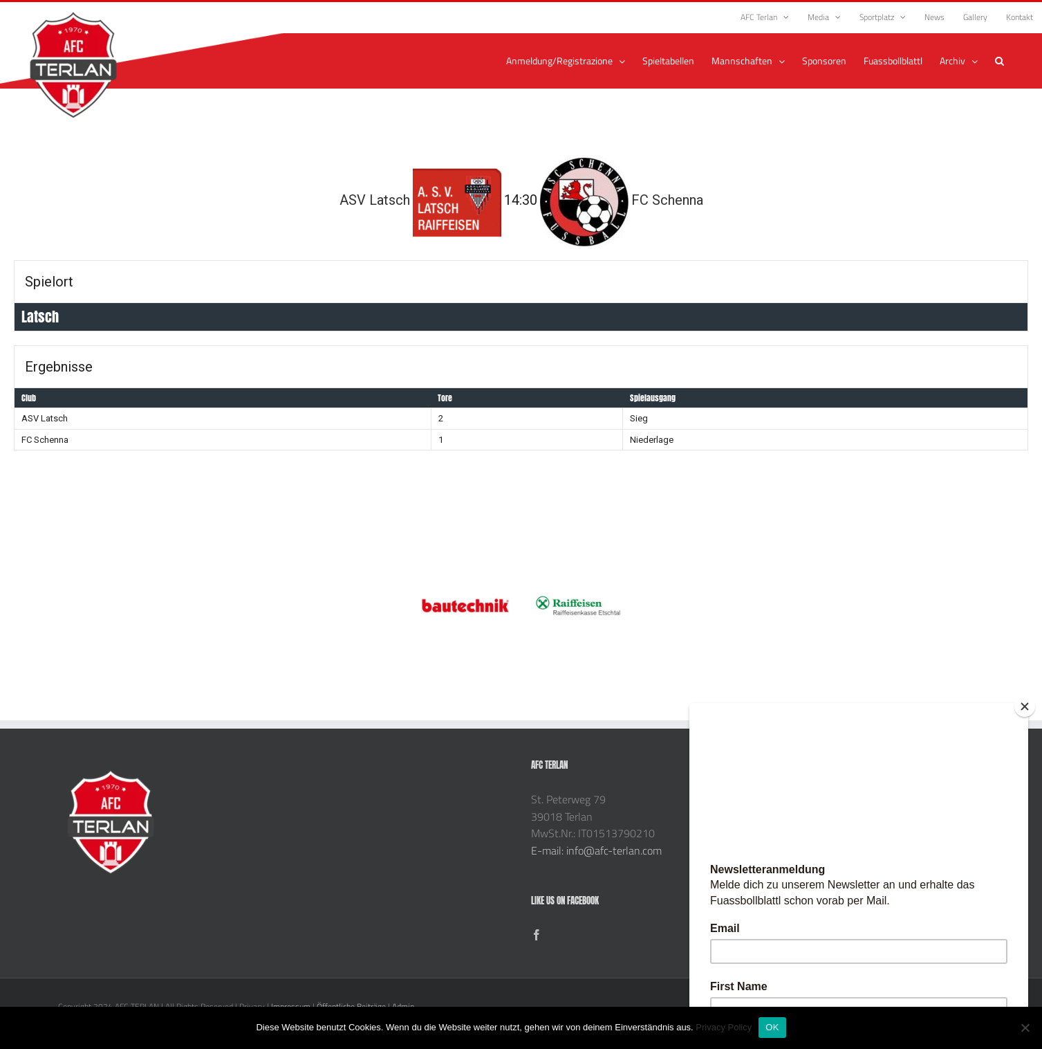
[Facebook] (536, 934)
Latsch (40, 316)
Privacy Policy (724, 1027)
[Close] (1024, 706)
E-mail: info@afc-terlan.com (596, 850)
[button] (999, 61)
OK (772, 1027)
